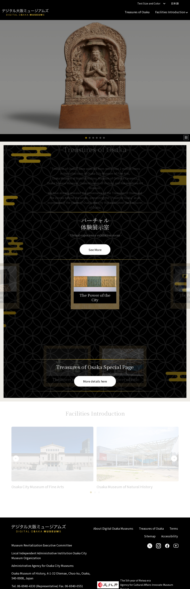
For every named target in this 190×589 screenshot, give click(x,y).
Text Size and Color (151, 3)
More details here (95, 381)
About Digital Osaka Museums (113, 528)
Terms (173, 528)
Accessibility (169, 536)
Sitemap (150, 536)
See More (95, 249)
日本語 (175, 3)
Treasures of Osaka (137, 12)
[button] (86, 138)
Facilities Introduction (171, 12)
